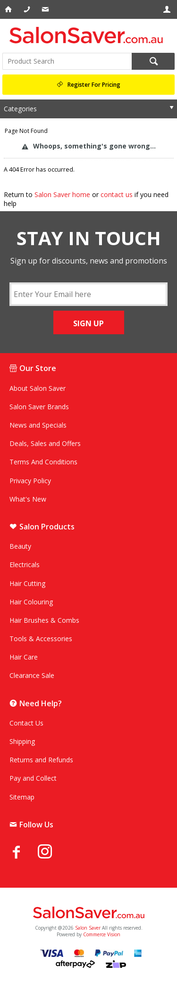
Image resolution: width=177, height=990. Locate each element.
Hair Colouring (31, 601)
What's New (27, 499)
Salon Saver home (62, 194)
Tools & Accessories (40, 638)
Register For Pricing (93, 85)
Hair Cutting (27, 583)
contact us (117, 194)
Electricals (24, 564)
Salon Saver (88, 927)
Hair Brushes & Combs (44, 620)
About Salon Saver (37, 388)
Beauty (20, 546)
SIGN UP (88, 323)
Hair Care (23, 656)
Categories (20, 108)
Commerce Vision (101, 934)
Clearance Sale (31, 675)
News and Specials (38, 425)
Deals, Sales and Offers (45, 443)
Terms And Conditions (43, 461)
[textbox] (67, 61)
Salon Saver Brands (39, 406)
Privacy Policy (30, 480)
